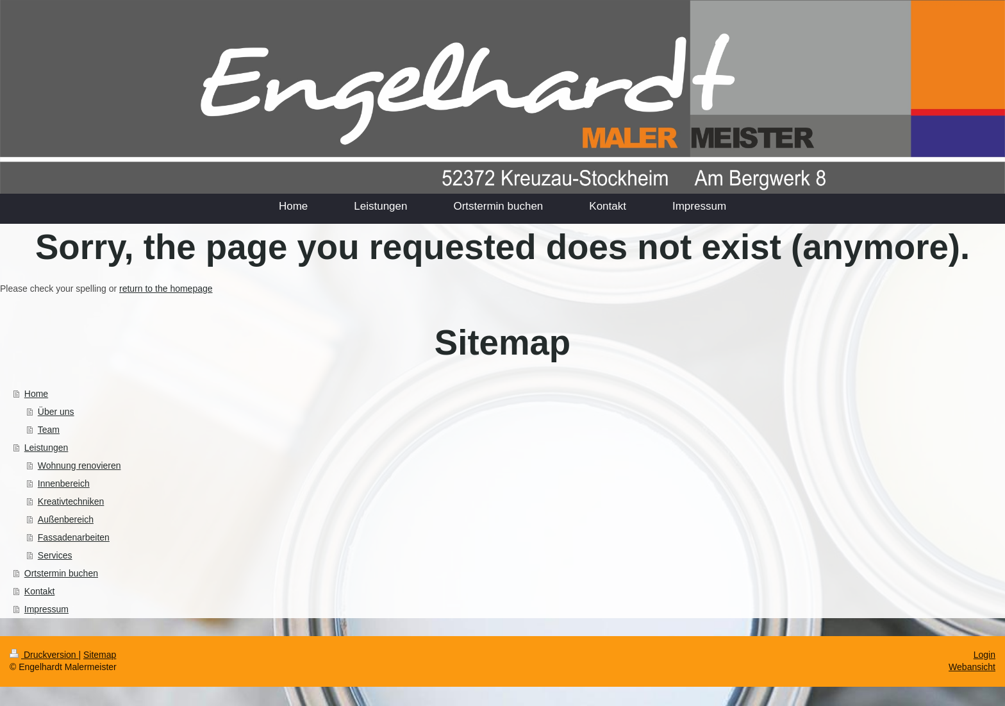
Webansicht (972, 667)
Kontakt (39, 591)
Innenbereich (64, 483)
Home (36, 394)
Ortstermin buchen (61, 573)
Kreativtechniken (71, 501)
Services (55, 555)
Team (49, 429)
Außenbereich (66, 519)
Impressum (46, 609)
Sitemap (99, 655)
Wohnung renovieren (79, 465)
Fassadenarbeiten (74, 537)
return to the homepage (166, 288)
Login (984, 655)
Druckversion (44, 655)
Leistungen (46, 447)
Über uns (56, 412)
